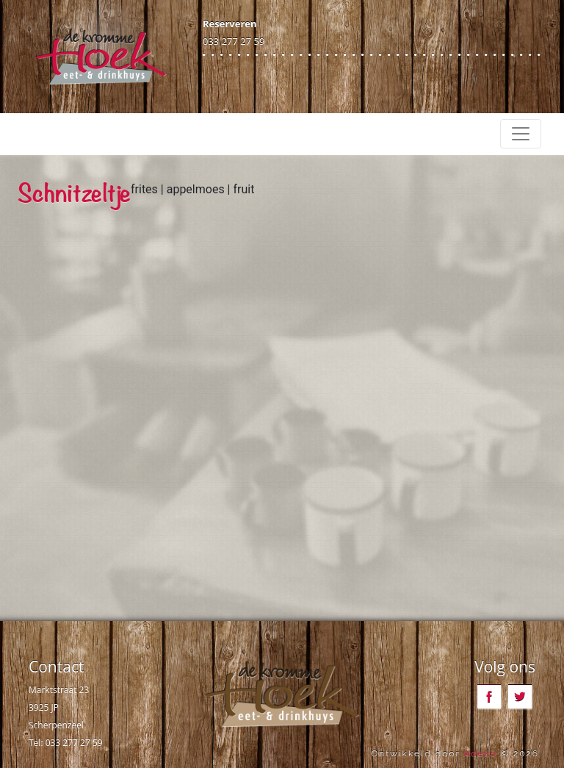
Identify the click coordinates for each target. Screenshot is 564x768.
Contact (56, 666)
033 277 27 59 (233, 41)
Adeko (480, 753)
